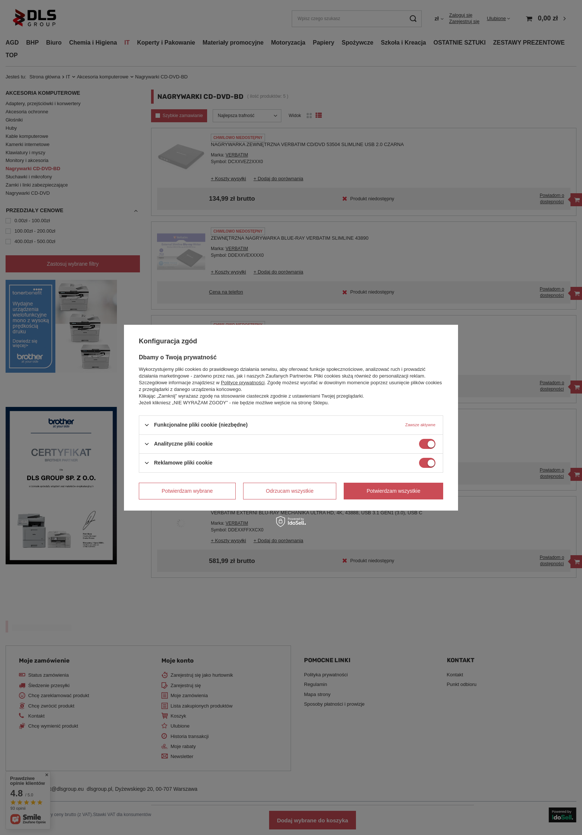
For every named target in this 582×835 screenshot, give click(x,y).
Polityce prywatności (243, 382)
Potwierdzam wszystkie (394, 491)
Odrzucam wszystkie (289, 491)
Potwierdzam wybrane (187, 491)
